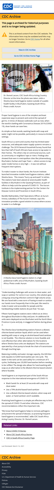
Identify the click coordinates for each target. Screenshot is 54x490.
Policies (5, 480)
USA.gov (5, 484)
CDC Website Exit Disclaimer (12, 487)
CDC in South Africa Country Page (20, 438)
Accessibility (6, 467)
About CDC (6, 463)
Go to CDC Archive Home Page (27, 56)
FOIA (3, 473)
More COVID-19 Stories (16, 431)
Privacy (4, 470)
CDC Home (35, 39)
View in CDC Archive (27, 50)
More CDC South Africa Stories (19, 434)
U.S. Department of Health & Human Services (19, 477)
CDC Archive (11, 16)
